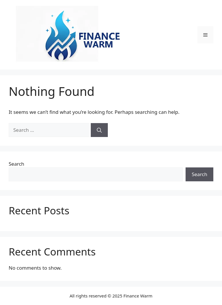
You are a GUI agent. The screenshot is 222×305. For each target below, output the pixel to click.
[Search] (99, 130)
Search (16, 163)
